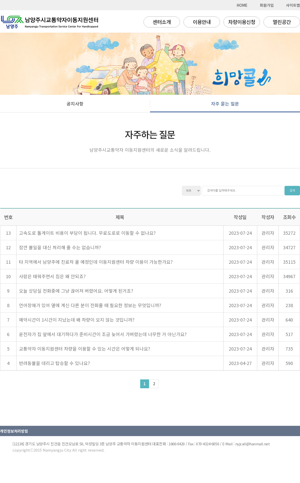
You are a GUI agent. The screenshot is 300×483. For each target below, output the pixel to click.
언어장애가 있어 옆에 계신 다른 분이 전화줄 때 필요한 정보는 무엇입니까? (90, 305)
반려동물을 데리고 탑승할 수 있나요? (54, 363)
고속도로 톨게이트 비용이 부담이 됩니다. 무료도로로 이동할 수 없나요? (87, 233)
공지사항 (75, 103)
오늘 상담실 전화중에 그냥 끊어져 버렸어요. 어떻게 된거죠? (76, 290)
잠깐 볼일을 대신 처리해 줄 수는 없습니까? (60, 247)
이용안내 (202, 21)
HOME (242, 5)
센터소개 (162, 21)
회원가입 (267, 5)
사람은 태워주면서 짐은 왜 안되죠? (52, 276)
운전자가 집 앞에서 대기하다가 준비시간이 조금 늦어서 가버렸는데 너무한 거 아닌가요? (103, 334)
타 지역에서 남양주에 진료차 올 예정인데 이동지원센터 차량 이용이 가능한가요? (96, 261)
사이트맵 (293, 5)
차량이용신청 (241, 21)
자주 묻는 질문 (225, 103)
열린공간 (282, 21)
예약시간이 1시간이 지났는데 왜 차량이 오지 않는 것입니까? (76, 319)
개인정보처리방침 (14, 431)
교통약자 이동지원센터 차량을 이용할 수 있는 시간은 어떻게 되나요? (84, 348)
